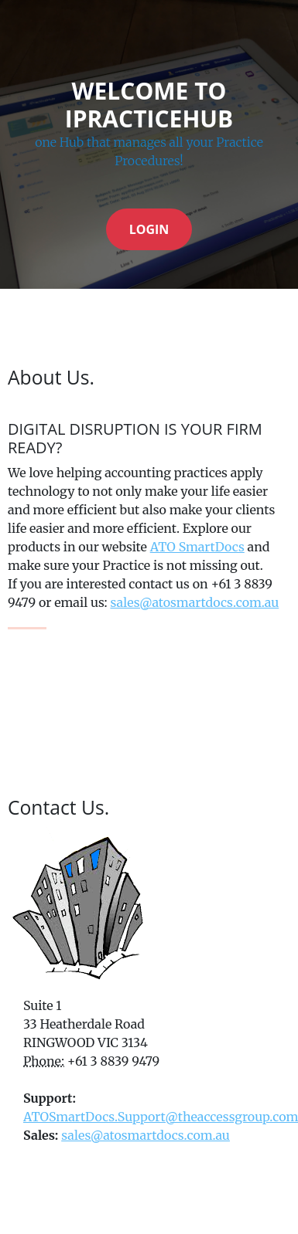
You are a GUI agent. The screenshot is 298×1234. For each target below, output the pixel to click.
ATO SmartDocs (197, 546)
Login (149, 229)
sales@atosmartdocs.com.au (194, 602)
